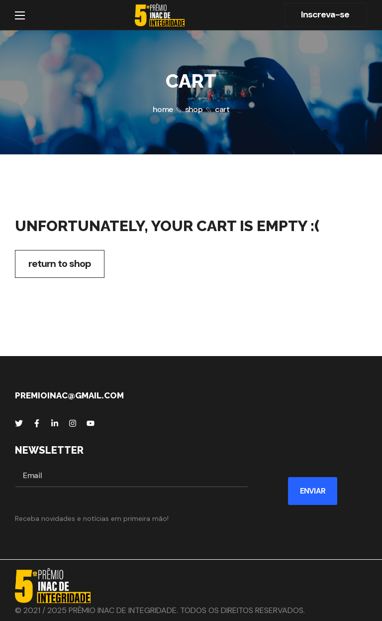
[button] (326, 15)
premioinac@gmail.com (69, 395)
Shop (193, 109)
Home (163, 109)
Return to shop (59, 263)
